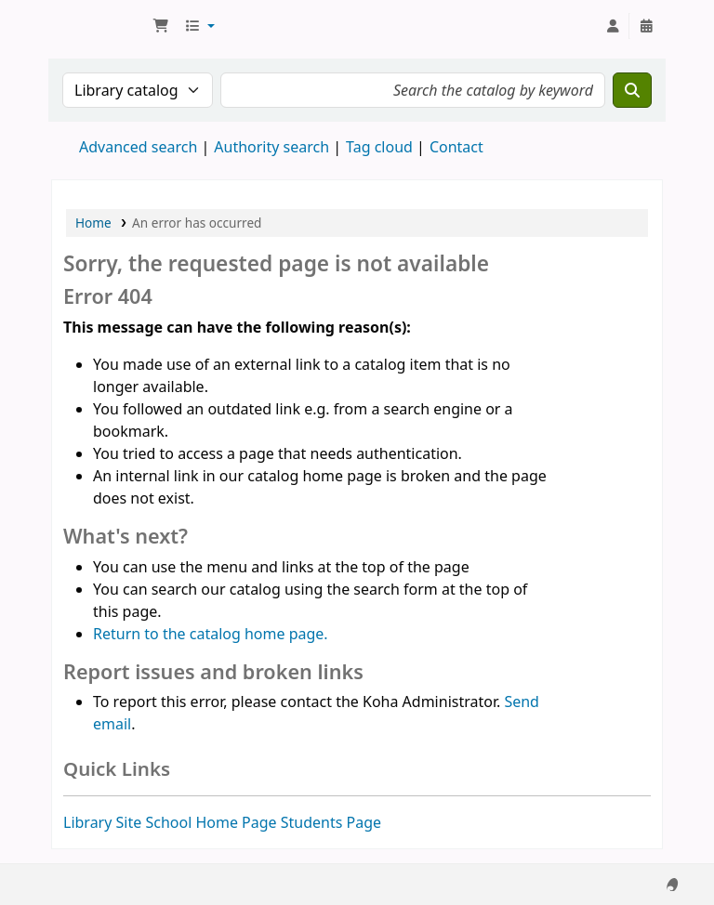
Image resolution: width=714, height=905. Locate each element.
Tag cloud (379, 147)
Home (93, 222)
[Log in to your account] (612, 26)
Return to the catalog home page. (210, 633)
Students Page (331, 822)
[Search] (632, 90)
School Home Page (210, 822)
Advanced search (138, 147)
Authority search (271, 147)
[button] (161, 26)
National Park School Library (98, 26)
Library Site (102, 822)
